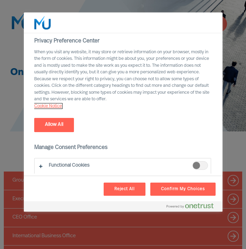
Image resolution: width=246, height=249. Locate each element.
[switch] (200, 165)
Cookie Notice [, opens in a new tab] (48, 106)
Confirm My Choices (183, 189)
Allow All (54, 124)
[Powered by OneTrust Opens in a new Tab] (193, 207)
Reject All (124, 189)
